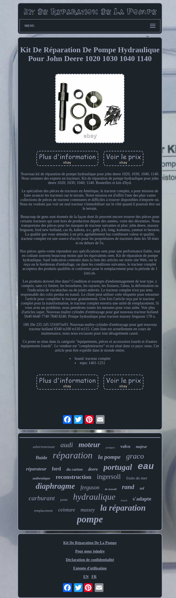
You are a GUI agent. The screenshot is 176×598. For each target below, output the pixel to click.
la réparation (123, 508)
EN (85, 577)
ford (56, 469)
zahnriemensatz (44, 447)
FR (94, 577)
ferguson (89, 487)
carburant (41, 498)
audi (66, 445)
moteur (89, 445)
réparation (73, 455)
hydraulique (94, 497)
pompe (90, 519)
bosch (124, 500)
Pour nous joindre (90, 551)
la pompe (109, 456)
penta (64, 500)
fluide (41, 457)
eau (146, 467)
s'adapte (142, 499)
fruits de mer (136, 478)
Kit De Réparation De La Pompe (90, 543)
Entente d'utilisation (90, 568)
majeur (141, 447)
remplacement (43, 511)
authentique (41, 478)
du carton (75, 469)
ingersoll (109, 476)
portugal (117, 467)
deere (93, 469)
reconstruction (73, 477)
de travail (110, 489)
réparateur (36, 469)
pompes (110, 447)
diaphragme (55, 486)
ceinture (66, 510)
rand (128, 487)
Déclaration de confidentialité (90, 560)
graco (135, 456)
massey (87, 510)
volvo (125, 446)
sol (142, 488)
